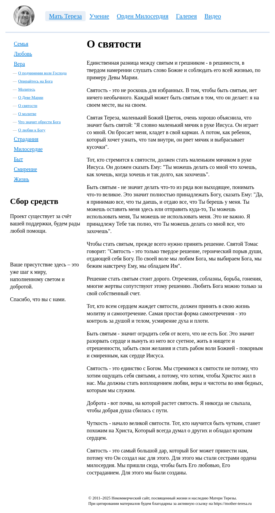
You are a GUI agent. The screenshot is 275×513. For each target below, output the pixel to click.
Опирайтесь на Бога (35, 81)
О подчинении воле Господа (42, 73)
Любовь (23, 54)
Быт (18, 159)
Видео (213, 16)
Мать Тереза (65, 16)
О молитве (27, 114)
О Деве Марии (30, 97)
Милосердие (28, 149)
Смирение (25, 169)
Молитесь (26, 89)
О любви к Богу (32, 130)
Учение (99, 16)
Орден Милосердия (143, 16)
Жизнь (21, 179)
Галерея (186, 16)
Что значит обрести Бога (39, 122)
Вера (19, 64)
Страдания (26, 139)
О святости (27, 105)
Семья (21, 44)
